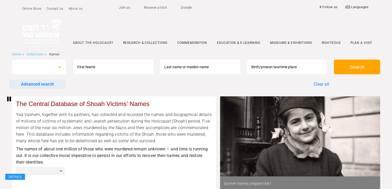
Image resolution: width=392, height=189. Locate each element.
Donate (186, 7)
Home (16, 54)
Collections (35, 54)
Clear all (321, 84)
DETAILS (15, 177)
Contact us (55, 8)
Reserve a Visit (155, 7)
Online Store (31, 8)
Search (357, 67)
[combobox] (34, 67)
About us (76, 8)
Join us (124, 7)
